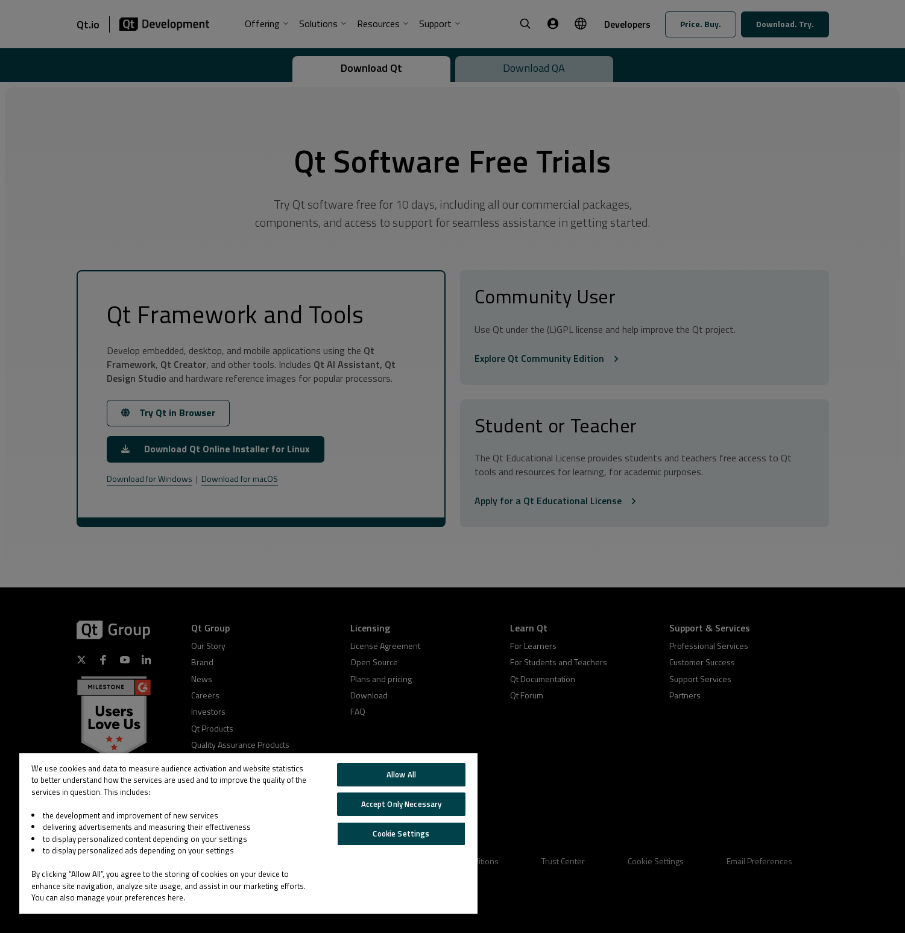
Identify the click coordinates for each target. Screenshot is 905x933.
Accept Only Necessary (401, 804)
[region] (248, 833)
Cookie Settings (401, 833)
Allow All (401, 774)
